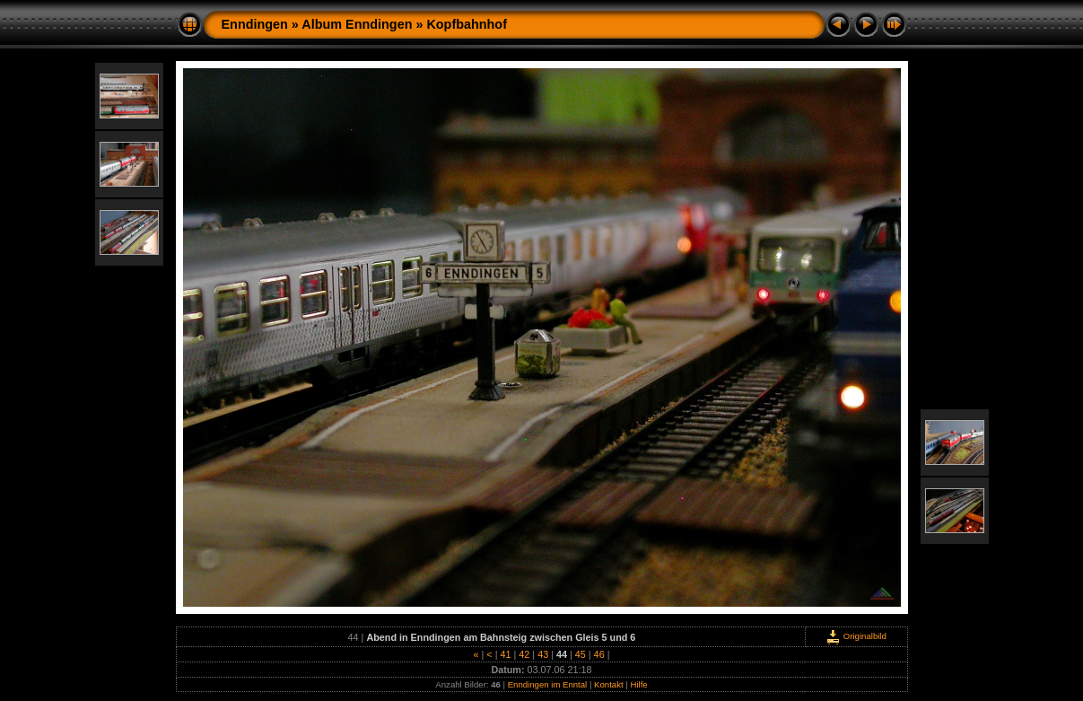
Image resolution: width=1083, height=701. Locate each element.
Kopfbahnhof (466, 24)
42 (524, 654)
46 (599, 654)
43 (543, 654)
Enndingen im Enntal (548, 684)
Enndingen (255, 24)
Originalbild (855, 636)
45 (580, 654)
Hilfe (638, 684)
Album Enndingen (356, 24)
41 (505, 654)
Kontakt (609, 684)
